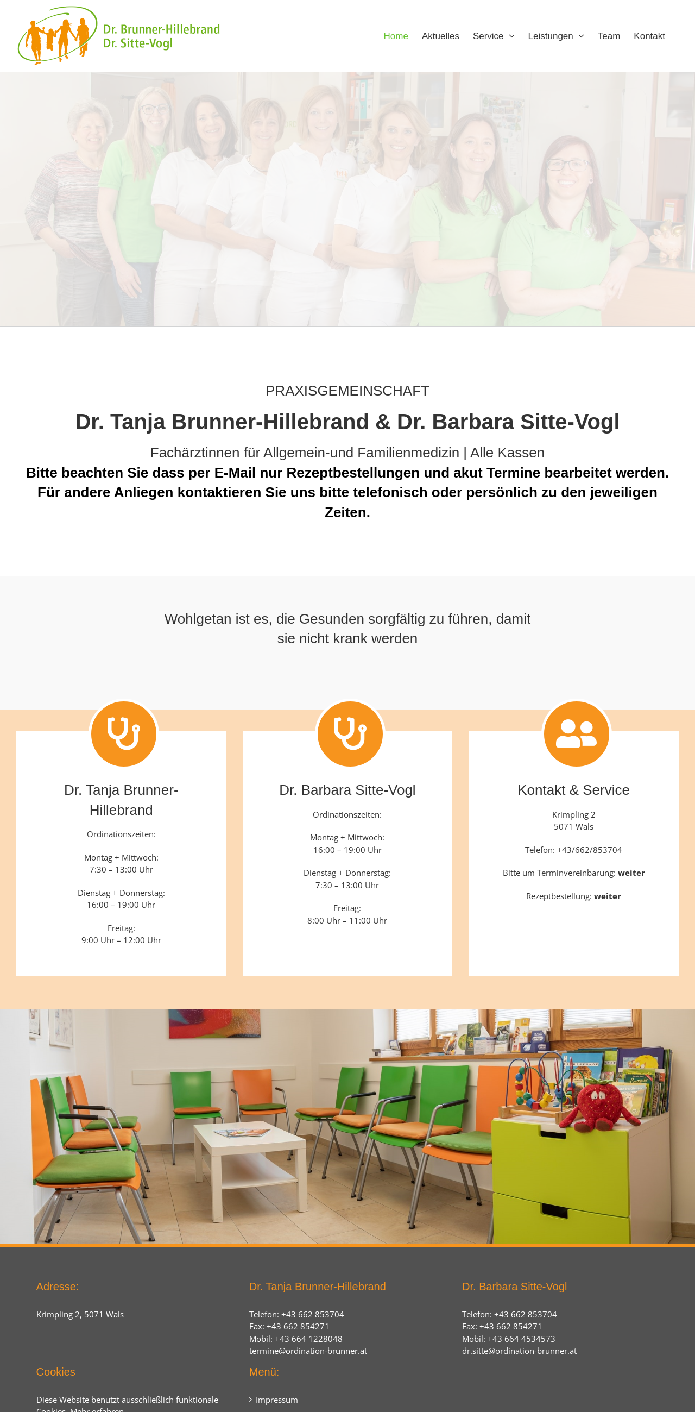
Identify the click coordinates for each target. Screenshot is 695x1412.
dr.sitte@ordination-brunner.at (519, 1350)
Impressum (277, 1399)
